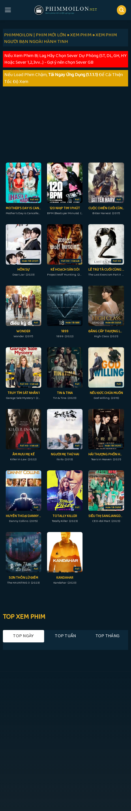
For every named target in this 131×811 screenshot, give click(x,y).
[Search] (121, 10)
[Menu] (8, 10)
